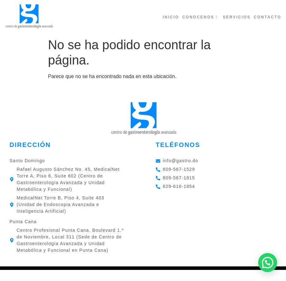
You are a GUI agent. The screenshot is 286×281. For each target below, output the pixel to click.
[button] (267, 262)
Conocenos (200, 17)
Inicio (171, 17)
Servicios (237, 17)
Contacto (267, 17)
